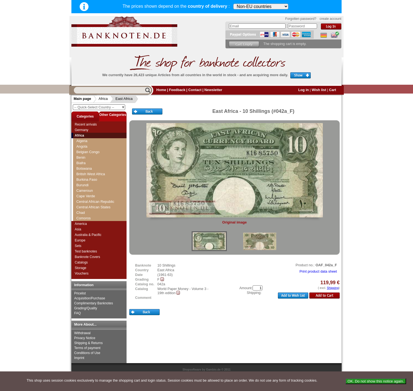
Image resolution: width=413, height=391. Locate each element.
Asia (78, 229)
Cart (332, 90)
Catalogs (81, 262)
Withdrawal (82, 333)
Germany (81, 130)
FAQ (77, 313)
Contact (195, 90)
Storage (80, 268)
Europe (80, 240)
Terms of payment (87, 348)
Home (161, 90)
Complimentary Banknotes (93, 303)
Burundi (82, 185)
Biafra (80, 163)
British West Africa (90, 174)
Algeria (81, 141)
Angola (81, 146)
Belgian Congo (88, 152)
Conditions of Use (87, 353)
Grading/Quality (85, 308)
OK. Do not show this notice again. (376, 381)
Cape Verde (85, 196)
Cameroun (84, 190)
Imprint (79, 358)
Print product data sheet (318, 271)
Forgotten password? (301, 19)
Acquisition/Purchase (89, 298)
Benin (80, 157)
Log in (303, 90)
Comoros (83, 218)
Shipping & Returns (88, 343)
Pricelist (80, 293)
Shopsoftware (192, 369)
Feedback (177, 90)
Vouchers (81, 273)
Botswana (84, 168)
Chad (80, 213)
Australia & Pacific (88, 235)
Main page (82, 99)
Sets (78, 246)
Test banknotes (86, 251)
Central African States (93, 207)
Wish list (319, 90)
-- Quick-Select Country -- (99, 107)
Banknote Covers (87, 257)
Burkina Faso (86, 179)
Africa (103, 99)
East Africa (124, 99)
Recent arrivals (86, 124)
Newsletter (213, 90)
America (81, 224)
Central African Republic (95, 202)
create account (330, 19)
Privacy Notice (84, 338)
